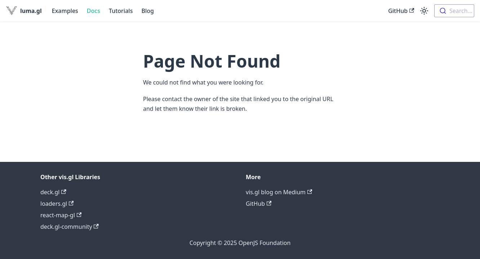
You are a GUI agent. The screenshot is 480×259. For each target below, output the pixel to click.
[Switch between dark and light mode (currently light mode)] (424, 11)
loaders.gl (57, 204)
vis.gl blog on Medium (279, 192)
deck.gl (53, 192)
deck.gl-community (69, 227)
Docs (93, 11)
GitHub (401, 11)
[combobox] (454, 10)
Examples (65, 11)
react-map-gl (60, 215)
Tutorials (121, 11)
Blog (147, 11)
